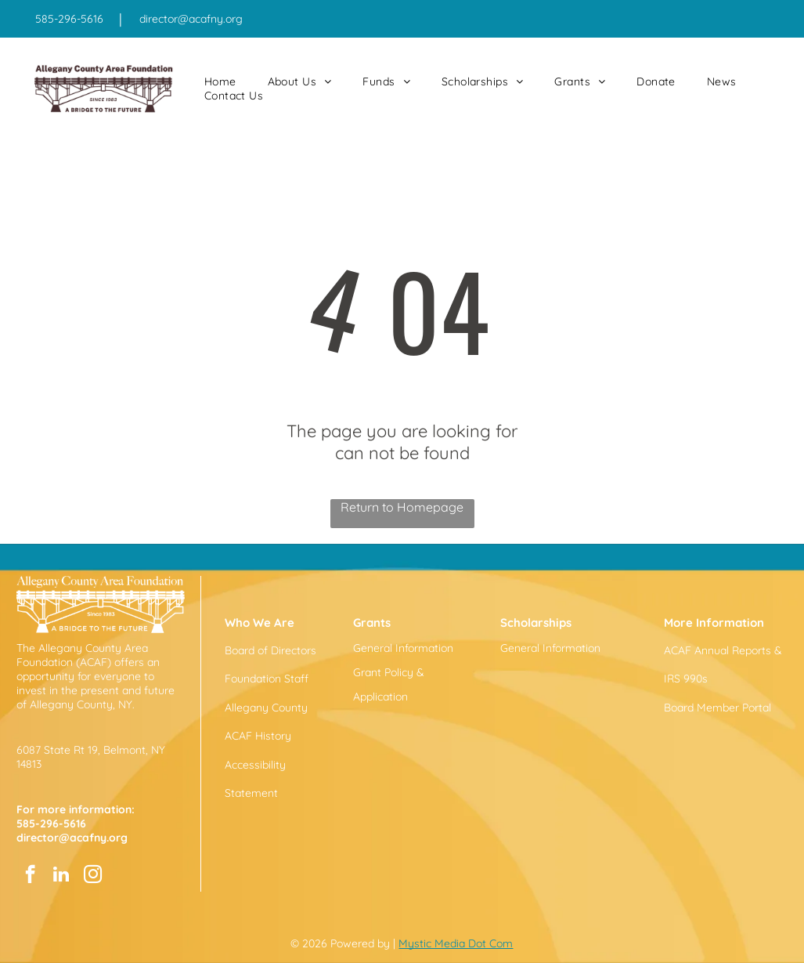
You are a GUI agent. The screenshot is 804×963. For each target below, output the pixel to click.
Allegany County (266, 708)
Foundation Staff (266, 679)
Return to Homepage (402, 507)
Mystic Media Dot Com (455, 943)
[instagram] (92, 876)
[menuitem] (220, 81)
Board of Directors (270, 650)
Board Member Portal (717, 708)
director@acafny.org (191, 19)
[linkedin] (61, 876)
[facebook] (30, 876)
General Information (403, 648)
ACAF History (258, 736)
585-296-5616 (69, 19)
